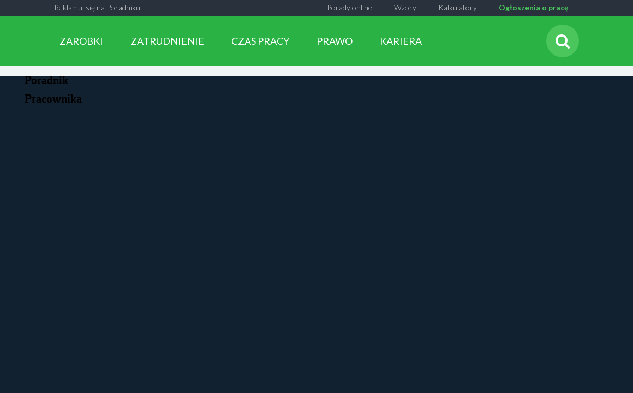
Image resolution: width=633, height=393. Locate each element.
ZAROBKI (81, 41)
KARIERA (401, 41)
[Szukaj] (562, 41)
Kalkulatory (457, 7)
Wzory (405, 7)
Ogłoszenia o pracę (533, 7)
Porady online (349, 7)
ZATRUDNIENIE (167, 41)
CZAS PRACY (260, 41)
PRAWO (334, 41)
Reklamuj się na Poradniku (97, 7)
